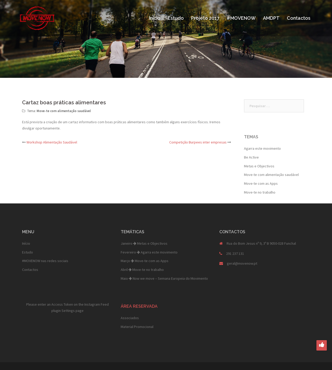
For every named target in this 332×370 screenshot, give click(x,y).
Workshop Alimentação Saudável (51, 142)
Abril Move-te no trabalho (142, 269)
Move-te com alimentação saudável (64, 111)
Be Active (251, 157)
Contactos (298, 18)
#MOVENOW (241, 18)
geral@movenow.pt (242, 263)
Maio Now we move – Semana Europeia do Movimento (164, 278)
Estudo (176, 18)
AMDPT (271, 18)
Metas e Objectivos (259, 166)
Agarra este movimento (262, 148)
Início (154, 18)
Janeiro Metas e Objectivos (144, 243)
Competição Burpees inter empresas (198, 142)
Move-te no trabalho (259, 192)
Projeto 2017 (205, 18)
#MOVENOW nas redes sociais (45, 260)
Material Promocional (137, 326)
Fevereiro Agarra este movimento (149, 252)
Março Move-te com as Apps (144, 260)
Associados (130, 318)
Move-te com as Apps (261, 183)
